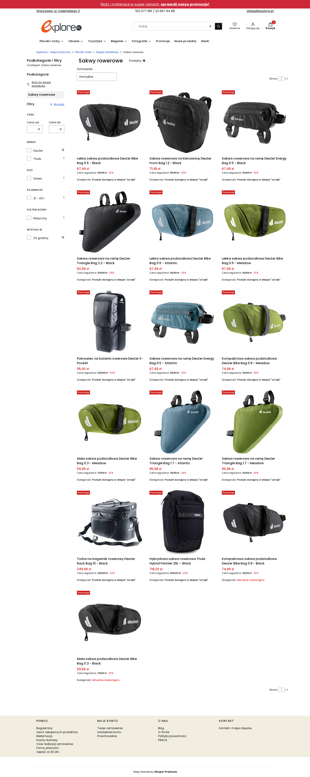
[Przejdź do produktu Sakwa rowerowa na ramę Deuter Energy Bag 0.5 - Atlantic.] (182, 322)
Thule (37, 159)
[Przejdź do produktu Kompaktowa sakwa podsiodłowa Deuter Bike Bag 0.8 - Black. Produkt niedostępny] (255, 522)
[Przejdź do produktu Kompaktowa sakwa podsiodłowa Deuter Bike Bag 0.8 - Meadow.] (255, 322)
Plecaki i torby (83, 52)
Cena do (55, 122)
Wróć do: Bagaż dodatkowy (39, 84)
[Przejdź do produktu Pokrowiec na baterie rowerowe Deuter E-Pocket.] (110, 322)
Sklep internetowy (155, 771)
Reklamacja (44, 736)
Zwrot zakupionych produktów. (57, 732)
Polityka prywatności (172, 736)
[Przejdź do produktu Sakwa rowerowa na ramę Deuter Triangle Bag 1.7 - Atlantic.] (182, 422)
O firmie (163, 732)
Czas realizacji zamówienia (54, 744)
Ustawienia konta (109, 732)
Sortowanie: (85, 69)
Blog (161, 728)
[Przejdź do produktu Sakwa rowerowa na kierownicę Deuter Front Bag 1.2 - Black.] (182, 122)
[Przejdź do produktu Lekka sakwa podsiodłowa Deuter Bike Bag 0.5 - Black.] (110, 122)
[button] (218, 26)
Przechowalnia (107, 736)
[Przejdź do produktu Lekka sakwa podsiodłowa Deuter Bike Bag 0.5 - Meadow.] (255, 222)
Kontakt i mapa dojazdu (235, 728)
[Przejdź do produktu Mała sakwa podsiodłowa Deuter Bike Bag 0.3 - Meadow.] (110, 422)
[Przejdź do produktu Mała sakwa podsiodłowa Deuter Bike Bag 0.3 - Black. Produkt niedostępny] (110, 622)
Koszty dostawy (47, 740)
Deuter (38, 151)
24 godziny (40, 238)
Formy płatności (47, 748)
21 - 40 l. (39, 198)
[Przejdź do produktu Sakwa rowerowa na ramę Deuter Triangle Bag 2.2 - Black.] (110, 222)
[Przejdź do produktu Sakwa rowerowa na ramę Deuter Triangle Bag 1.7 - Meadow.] (255, 422)
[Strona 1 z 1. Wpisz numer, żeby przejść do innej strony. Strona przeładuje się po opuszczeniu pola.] (281, 79)
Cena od (33, 122)
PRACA (162, 740)
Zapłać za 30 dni (47, 752)
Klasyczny (40, 218)
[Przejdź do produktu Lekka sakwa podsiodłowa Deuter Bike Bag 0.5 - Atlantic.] (182, 222)
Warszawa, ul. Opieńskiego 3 (58, 11)
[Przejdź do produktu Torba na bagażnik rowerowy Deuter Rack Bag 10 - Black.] (110, 522)
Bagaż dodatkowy (107, 52)
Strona (273, 78)
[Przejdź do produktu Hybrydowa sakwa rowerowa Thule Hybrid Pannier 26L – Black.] (182, 522)
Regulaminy (44, 728)
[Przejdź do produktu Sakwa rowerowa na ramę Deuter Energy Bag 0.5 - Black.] (255, 122)
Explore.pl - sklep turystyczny (53, 52)
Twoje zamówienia (110, 728)
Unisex (37, 179)
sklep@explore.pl (260, 11)
